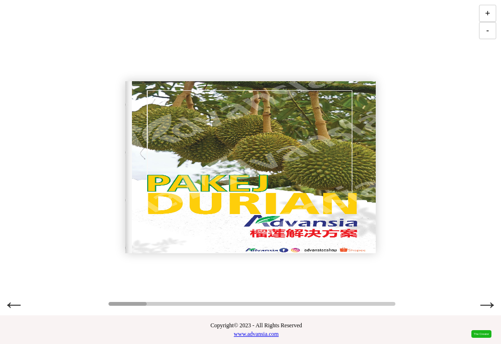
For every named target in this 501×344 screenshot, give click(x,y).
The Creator (481, 334)
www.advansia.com (256, 334)
